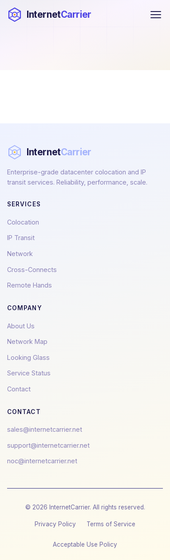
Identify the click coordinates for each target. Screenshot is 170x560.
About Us (21, 326)
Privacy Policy (55, 524)
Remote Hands (29, 285)
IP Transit (21, 237)
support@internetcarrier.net (48, 445)
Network (20, 253)
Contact (19, 389)
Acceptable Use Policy (85, 544)
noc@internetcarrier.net (42, 461)
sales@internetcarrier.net (44, 429)
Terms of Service (111, 524)
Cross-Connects (32, 269)
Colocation (23, 222)
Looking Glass (28, 357)
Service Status (29, 373)
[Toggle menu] (156, 14)
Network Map (27, 341)
